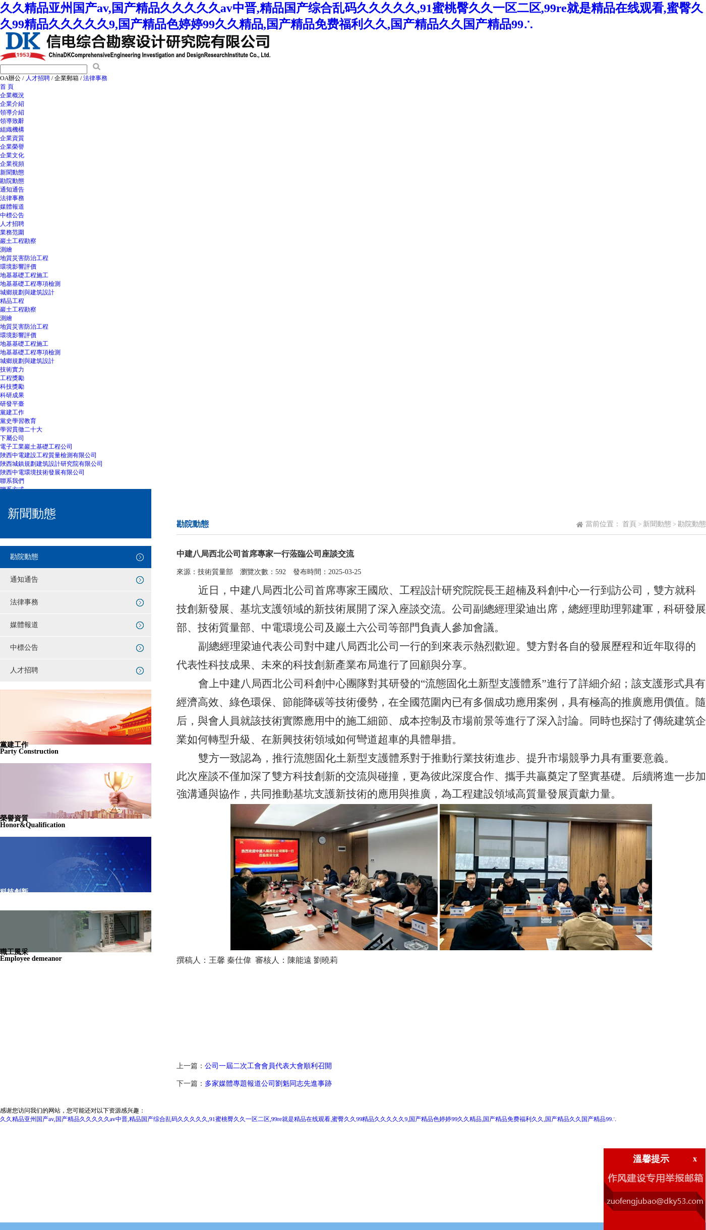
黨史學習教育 (18, 420)
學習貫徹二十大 (21, 429)
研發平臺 (12, 403)
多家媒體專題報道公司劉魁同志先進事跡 (268, 1083)
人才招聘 (38, 78)
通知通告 (12, 189)
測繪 (6, 249)
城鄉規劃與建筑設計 (27, 292)
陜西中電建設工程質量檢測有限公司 (48, 455)
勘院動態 (12, 180)
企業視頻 (12, 163)
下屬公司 (12, 438)
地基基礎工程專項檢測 (30, 283)
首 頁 (7, 86)
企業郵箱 (66, 78)
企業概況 (12, 95)
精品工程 (12, 300)
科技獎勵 (12, 386)
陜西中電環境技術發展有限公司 (42, 472)
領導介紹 (12, 112)
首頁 (629, 524)
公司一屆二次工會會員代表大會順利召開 (268, 1066)
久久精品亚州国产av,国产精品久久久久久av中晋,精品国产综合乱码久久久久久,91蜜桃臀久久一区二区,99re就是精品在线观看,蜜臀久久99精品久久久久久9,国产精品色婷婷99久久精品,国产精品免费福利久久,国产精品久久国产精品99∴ (308, 1119)
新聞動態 (12, 172)
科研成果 (12, 395)
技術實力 (12, 369)
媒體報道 (12, 206)
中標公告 (12, 215)
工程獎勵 (12, 378)
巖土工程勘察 (18, 240)
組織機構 (12, 129)
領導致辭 (12, 121)
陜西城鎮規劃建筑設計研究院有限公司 (51, 463)
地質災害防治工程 (24, 258)
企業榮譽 (12, 146)
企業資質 (12, 138)
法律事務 (95, 78)
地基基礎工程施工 (24, 275)
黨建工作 (12, 412)
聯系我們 (12, 480)
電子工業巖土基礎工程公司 (36, 446)
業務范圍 (12, 232)
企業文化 (12, 155)
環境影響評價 (18, 266)
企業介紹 (12, 103)
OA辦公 (10, 78)
